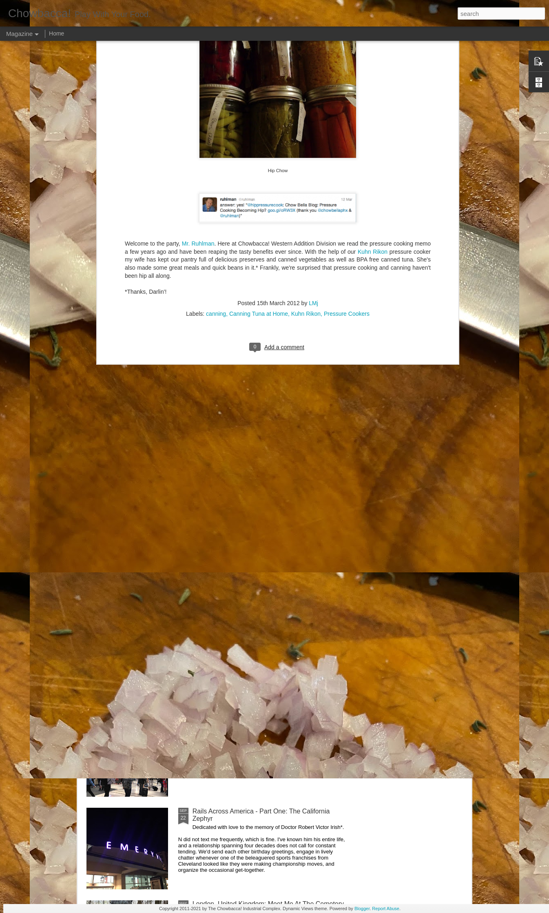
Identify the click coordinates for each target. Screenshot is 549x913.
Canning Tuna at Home (258, 88)
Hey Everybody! (216, 440)
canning (216, 88)
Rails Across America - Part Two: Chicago (253, 718)
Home (56, 33)
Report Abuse (385, 908)
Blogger (362, 908)
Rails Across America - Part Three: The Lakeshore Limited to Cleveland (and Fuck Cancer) (265, 630)
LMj (313, 78)
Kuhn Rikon (306, 88)
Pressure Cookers (347, 88)
